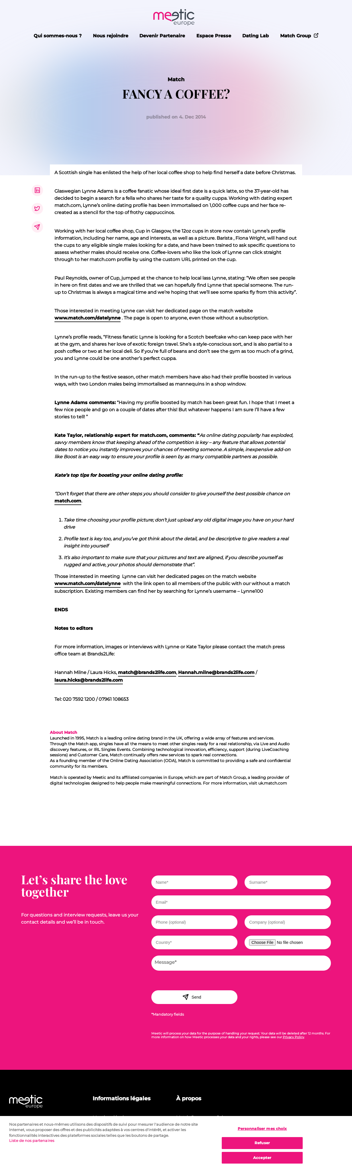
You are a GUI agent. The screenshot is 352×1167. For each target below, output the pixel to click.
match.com (67, 501)
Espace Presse (213, 35)
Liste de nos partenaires (31, 1144)
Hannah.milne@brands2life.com (216, 672)
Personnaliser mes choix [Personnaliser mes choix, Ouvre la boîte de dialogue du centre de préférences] (262, 1132)
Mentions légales (110, 1117)
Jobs (222, 1117)
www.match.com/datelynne (87, 318)
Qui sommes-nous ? (58, 35)
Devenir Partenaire (162, 35)
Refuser (262, 1147)
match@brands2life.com (147, 672)
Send (191, 996)
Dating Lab (255, 35)
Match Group (299, 35)
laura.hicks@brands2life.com (88, 680)
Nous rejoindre (110, 35)
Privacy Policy (293, 1037)
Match (176, 79)
